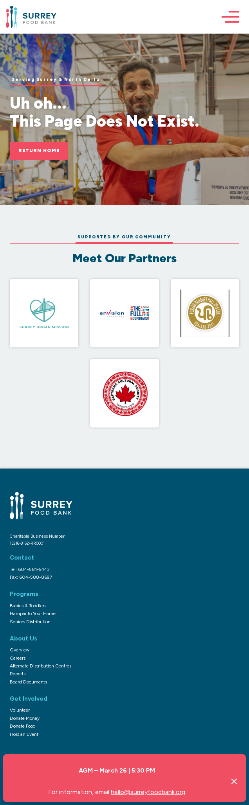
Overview (19, 650)
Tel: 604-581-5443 (30, 569)
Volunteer (20, 710)
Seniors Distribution (30, 621)
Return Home (39, 150)
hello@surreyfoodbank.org (148, 792)
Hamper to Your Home (33, 613)
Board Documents (28, 682)
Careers (17, 658)
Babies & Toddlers (28, 605)
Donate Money (25, 718)
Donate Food (23, 726)
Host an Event (24, 734)
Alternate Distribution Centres (40, 666)
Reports (17, 673)
